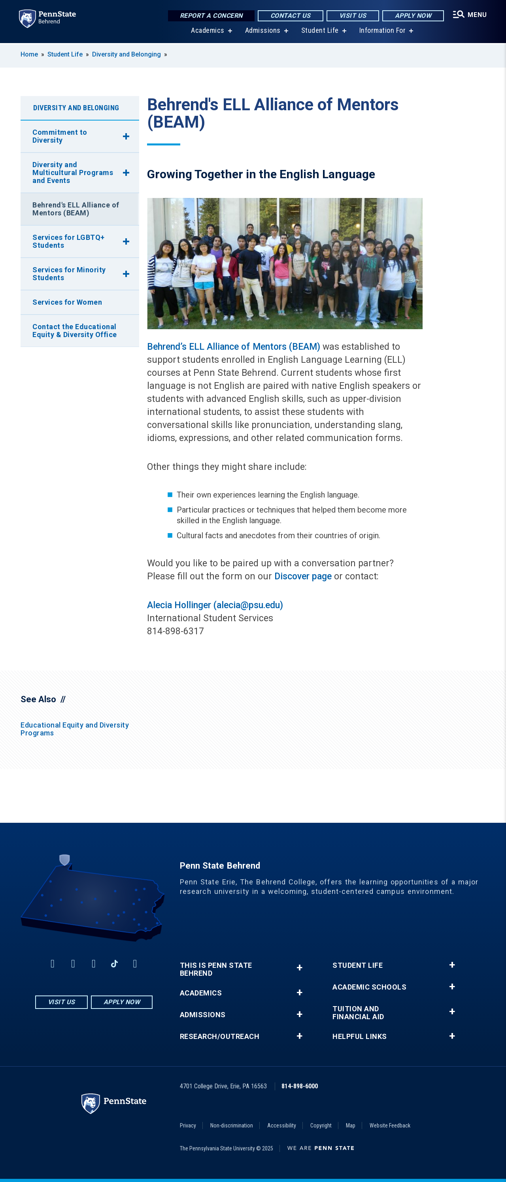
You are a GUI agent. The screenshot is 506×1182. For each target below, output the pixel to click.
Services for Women (67, 302)
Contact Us (290, 15)
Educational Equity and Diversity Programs (75, 729)
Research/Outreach (220, 1037)
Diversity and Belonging (126, 54)
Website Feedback (390, 1125)
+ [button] (299, 967)
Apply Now (413, 15)
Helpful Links (359, 1037)
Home (29, 54)
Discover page (303, 576)
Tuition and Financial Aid (358, 1013)
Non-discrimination (231, 1125)
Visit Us (352, 15)
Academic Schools (369, 987)
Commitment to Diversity (59, 136)
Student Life (320, 31)
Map (350, 1125)
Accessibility (281, 1125)
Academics (208, 31)
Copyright (321, 1125)
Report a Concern (211, 15)
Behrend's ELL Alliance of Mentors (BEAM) (75, 209)
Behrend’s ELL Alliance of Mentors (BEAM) (233, 346)
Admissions (263, 31)
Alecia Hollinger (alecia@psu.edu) (215, 605)
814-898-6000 (299, 1086)
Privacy (188, 1125)
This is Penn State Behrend (216, 969)
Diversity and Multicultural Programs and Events (72, 172)
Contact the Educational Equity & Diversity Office (74, 330)
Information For (382, 31)
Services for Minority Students (69, 274)
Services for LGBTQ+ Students (68, 241)
